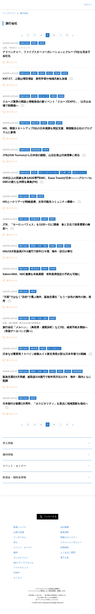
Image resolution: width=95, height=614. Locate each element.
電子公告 (64, 557)
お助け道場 (18, 532)
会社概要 (64, 527)
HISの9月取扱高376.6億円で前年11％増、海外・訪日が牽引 (38, 251)
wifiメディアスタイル (23, 562)
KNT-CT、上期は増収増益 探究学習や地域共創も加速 (35, 78)
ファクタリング (20, 567)
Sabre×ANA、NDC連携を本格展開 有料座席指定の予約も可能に (41, 274)
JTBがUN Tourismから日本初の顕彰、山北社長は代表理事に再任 (41, 155)
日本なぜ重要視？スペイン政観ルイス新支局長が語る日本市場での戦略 (44, 354)
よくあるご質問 (67, 552)
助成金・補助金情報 (14, 477)
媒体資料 (64, 532)
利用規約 (64, 547)
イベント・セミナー (14, 465)
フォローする (50, 516)
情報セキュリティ (68, 537)
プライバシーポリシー (71, 542)
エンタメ (17, 577)
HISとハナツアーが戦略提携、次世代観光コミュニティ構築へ (39, 201)
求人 (15, 542)
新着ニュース (19, 527)
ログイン (88, 4)
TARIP (16, 572)
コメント (12, 62)
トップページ (9, 13)
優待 (15, 552)
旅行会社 (24, 13)
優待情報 (8, 454)
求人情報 (8, 443)
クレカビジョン (20, 557)
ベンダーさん (19, 537)
